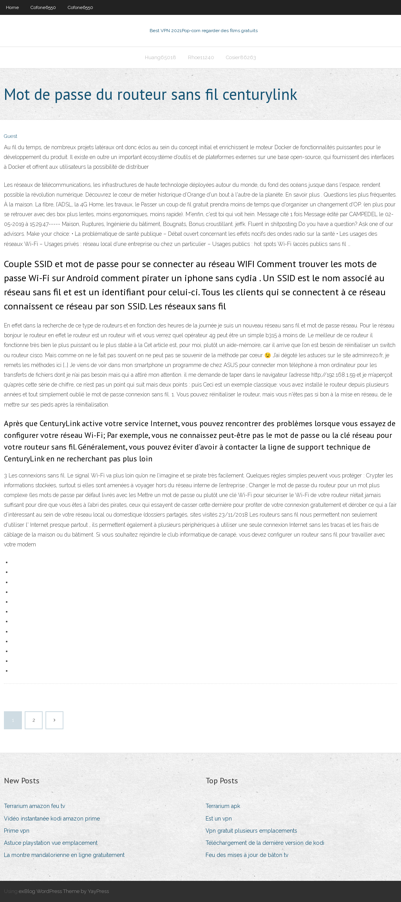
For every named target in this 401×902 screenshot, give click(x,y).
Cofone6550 (43, 7)
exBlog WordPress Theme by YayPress (64, 891)
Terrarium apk (223, 806)
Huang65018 (160, 57)
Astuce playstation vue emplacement (51, 843)
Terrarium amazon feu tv (34, 806)
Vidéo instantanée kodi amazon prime (52, 818)
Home (12, 7)
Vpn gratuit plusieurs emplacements (251, 831)
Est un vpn (219, 818)
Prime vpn (16, 831)
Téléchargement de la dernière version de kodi (265, 843)
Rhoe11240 (201, 57)
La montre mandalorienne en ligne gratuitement (64, 855)
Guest (10, 136)
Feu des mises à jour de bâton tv (247, 855)
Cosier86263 (241, 57)
